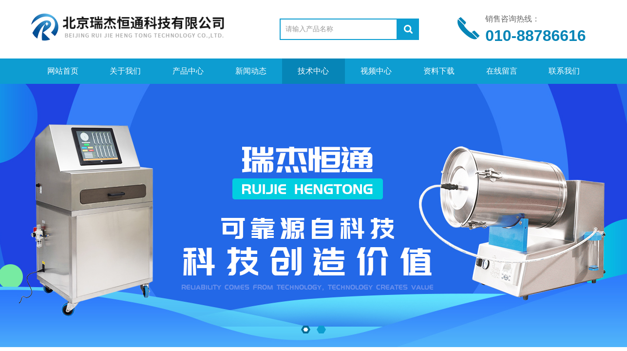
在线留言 (501, 71)
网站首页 (62, 71)
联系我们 (564, 71)
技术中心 (313, 71)
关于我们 (125, 71)
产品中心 (188, 71)
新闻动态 (250, 71)
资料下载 (439, 71)
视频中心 (376, 71)
